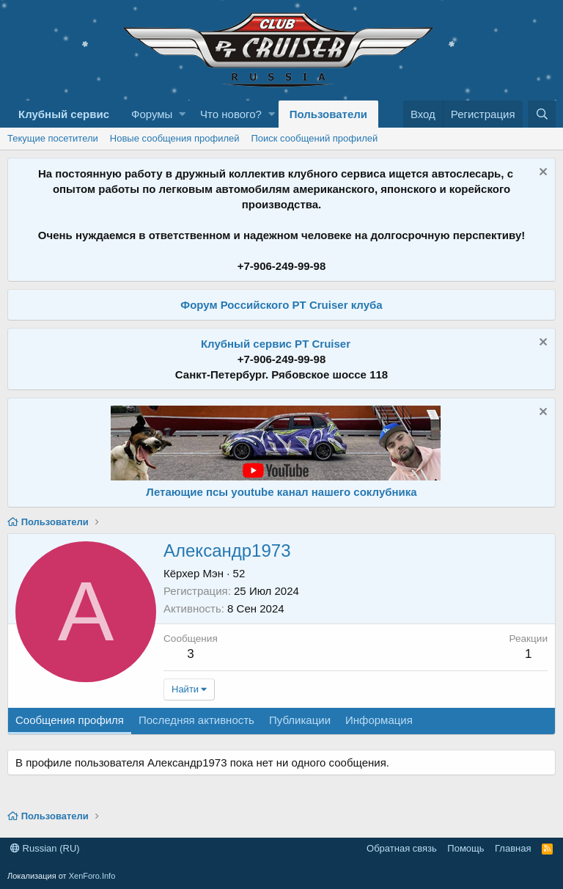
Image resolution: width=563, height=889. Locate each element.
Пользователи (328, 114)
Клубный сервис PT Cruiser (275, 343)
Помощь (465, 848)
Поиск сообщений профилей (314, 138)
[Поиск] (542, 114)
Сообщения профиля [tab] (69, 720)
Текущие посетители (52, 138)
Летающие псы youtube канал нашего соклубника (281, 492)
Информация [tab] (379, 720)
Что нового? (231, 114)
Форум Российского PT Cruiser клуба (281, 305)
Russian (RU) (45, 848)
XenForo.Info (92, 875)
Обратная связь (402, 848)
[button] (182, 114)
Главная (513, 848)
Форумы (151, 114)
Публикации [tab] (300, 720)
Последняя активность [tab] (196, 720)
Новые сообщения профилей (175, 138)
